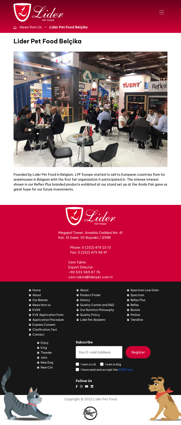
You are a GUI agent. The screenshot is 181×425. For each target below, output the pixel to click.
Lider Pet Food (105, 399)
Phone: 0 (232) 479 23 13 (90, 247)
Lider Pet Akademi (92, 320)
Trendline (137, 320)
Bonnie (135, 310)
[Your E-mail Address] (99, 352)
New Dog (47, 362)
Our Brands (40, 300)
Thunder (46, 353)
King (44, 348)
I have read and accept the (107, 370)
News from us (41, 305)
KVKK (36, 310)
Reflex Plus (138, 300)
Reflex (135, 305)
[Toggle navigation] (161, 12)
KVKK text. (126, 370)
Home (36, 290)
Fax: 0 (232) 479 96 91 (88, 252)
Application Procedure (48, 320)
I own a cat (88, 364)
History (85, 300)
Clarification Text (44, 329)
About (36, 295)
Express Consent (43, 325)
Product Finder (90, 295)
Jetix (44, 357)
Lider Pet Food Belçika (68, 27)
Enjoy (44, 343)
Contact (38, 334)
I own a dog (113, 364)
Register (138, 352)
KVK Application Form (48, 315)
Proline (135, 315)
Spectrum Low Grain (145, 290)
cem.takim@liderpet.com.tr (90, 277)
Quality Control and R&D (97, 305)
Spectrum (137, 295)
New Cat (47, 367)
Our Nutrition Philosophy (97, 310)
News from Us (31, 27)
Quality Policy (90, 315)
